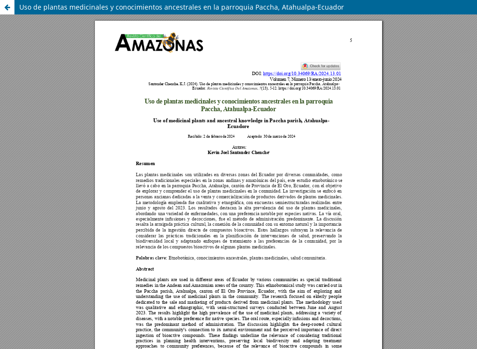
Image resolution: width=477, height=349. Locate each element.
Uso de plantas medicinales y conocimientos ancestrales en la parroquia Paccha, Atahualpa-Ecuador (181, 7)
